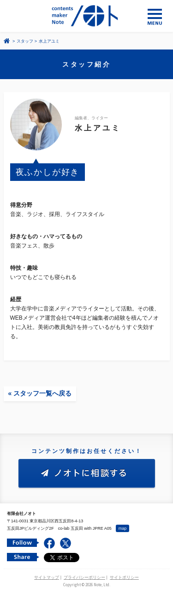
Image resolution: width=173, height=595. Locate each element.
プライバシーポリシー (84, 577)
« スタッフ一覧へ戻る (40, 393)
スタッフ (25, 41)
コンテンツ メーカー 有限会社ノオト (86, 16)
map (123, 528)
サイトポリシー (124, 577)
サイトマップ (46, 577)
